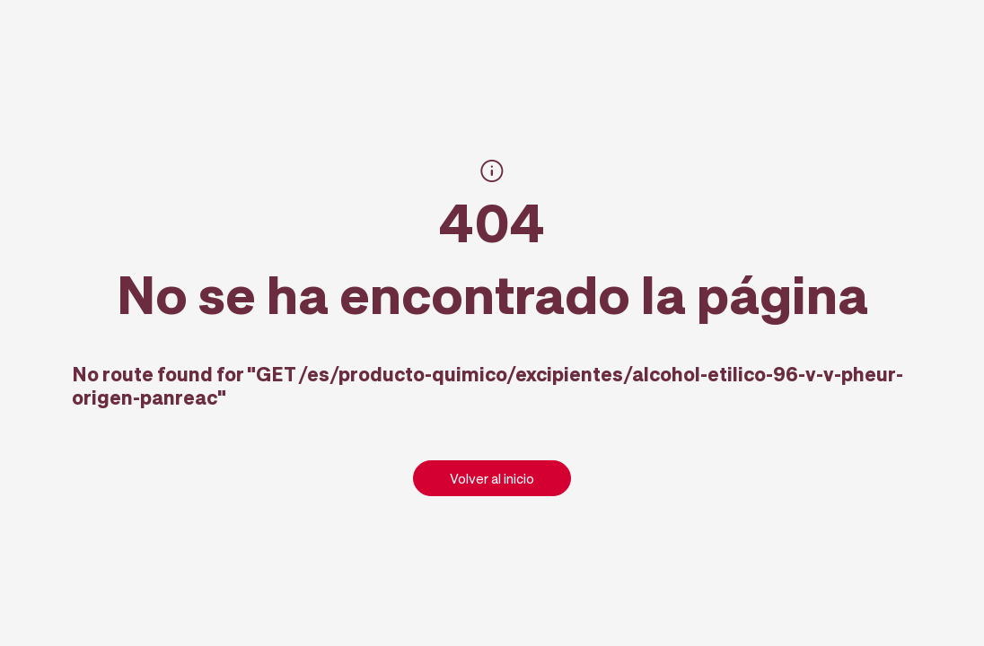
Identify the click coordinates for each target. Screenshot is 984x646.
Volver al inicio (492, 478)
